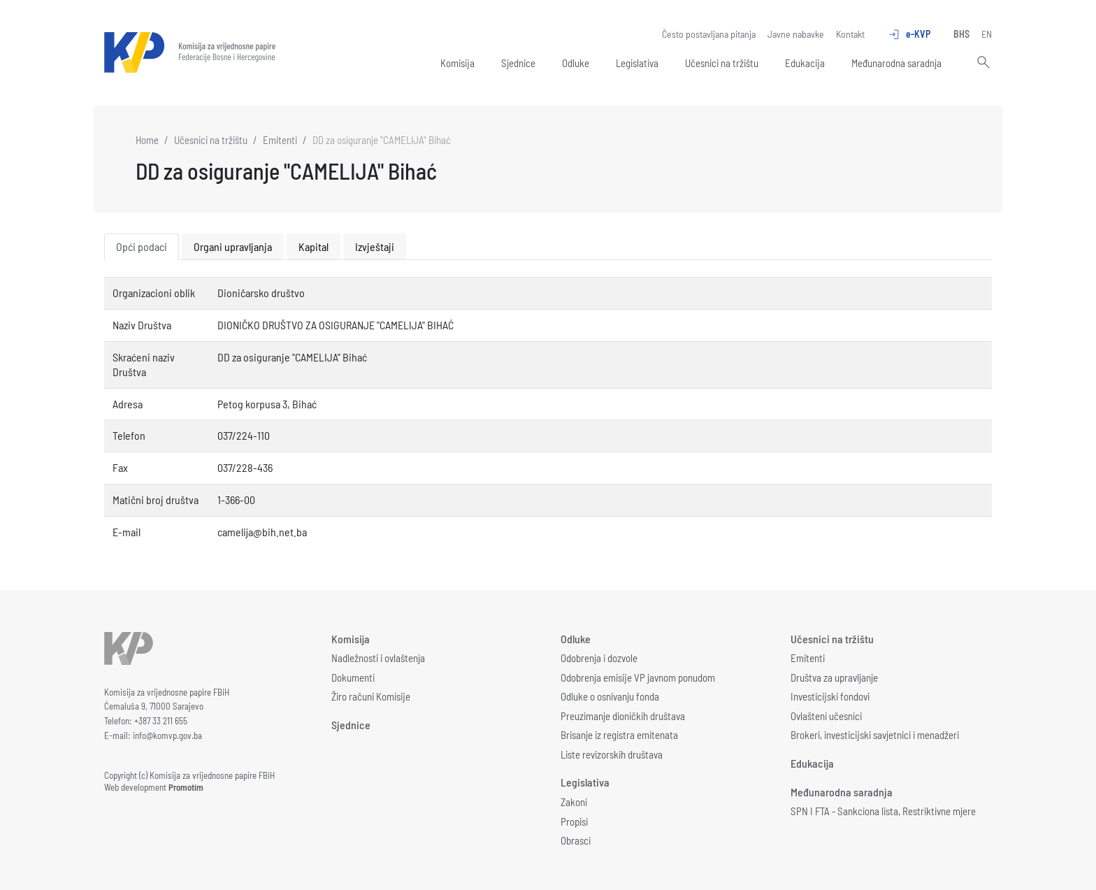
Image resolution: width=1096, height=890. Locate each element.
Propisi (574, 821)
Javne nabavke (795, 34)
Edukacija (805, 63)
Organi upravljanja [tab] (233, 246)
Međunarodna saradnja (896, 63)
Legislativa (637, 63)
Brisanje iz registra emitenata (619, 734)
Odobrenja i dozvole (599, 658)
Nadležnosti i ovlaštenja (378, 658)
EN (986, 34)
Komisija (457, 63)
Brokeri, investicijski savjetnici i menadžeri (875, 734)
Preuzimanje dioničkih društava (623, 716)
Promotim (185, 787)
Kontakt (850, 34)
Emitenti (280, 140)
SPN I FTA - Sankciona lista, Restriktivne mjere (883, 811)
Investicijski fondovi (830, 696)
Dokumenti (353, 677)
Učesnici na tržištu (721, 63)
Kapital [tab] (313, 246)
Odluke (575, 63)
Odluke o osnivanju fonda (610, 696)
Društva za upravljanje (834, 677)
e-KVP (909, 34)
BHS (961, 34)
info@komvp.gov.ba (167, 735)
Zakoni (574, 802)
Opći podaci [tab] (141, 246)
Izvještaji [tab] (374, 246)
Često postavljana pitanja (709, 34)
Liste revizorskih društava (612, 754)
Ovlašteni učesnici (826, 716)
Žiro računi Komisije (370, 696)
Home (147, 140)
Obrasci (576, 840)
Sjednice (518, 63)
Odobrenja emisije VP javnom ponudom (638, 677)
